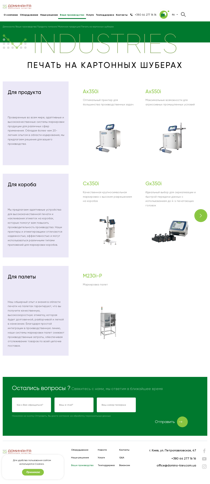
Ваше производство (72, 15)
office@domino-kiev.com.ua (176, 465)
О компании (11, 15)
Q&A (121, 457)
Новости (102, 450)
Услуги (90, 15)
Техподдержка (105, 15)
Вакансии (124, 465)
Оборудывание (79, 450)
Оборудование (29, 15)
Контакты (122, 15)
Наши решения (49, 15)
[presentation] (168, 405)
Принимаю (33, 472)
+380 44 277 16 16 (183, 458)
